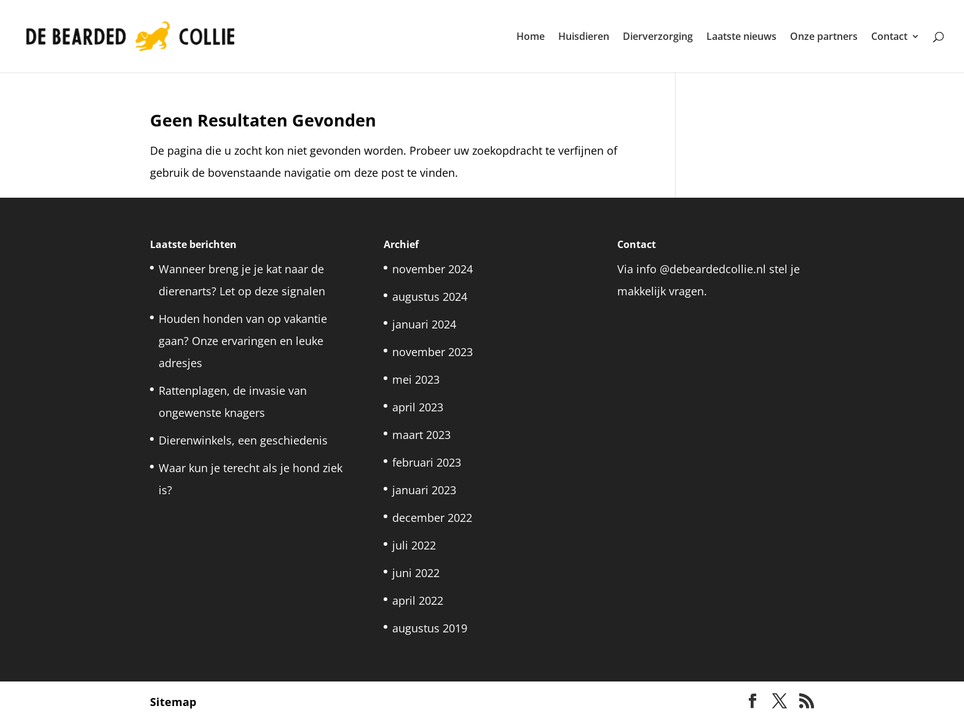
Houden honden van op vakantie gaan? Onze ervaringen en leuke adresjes (243, 340)
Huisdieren (583, 37)
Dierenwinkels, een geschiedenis (245, 440)
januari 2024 (424, 324)
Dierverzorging (658, 37)
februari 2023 (426, 462)
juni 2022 (416, 572)
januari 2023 (424, 490)
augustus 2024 (429, 296)
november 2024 (432, 269)
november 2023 (432, 351)
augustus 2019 (429, 628)
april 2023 (417, 407)
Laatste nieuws (741, 37)
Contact (889, 37)
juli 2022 (414, 545)
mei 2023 (416, 379)
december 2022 (432, 517)
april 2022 (417, 600)
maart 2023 (421, 434)
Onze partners (824, 37)
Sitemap (173, 701)
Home (530, 37)
